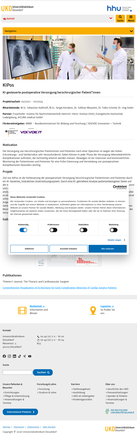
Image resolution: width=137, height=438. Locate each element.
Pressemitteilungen (117, 391)
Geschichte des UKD (117, 388)
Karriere (75, 383)
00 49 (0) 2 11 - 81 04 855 (50, 342)
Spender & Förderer (117, 395)
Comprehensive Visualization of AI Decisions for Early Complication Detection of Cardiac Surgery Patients (60, 287)
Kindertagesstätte (82, 398)
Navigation (10, 31)
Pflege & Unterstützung (17, 395)
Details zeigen (114, 240)
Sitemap (6, 426)
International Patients (19, 411)
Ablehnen (29, 249)
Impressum (19, 426)
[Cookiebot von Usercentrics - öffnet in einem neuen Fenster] (115, 187)
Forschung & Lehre (46, 383)
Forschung (44, 388)
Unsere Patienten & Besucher (12, 385)
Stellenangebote (81, 388)
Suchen (41, 371)
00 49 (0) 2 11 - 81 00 (52, 336)
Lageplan (105, 306)
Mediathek (36, 306)
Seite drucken (49, 426)
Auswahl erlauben (68, 249)
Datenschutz (33, 426)
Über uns (110, 383)
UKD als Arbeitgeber (83, 395)
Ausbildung (79, 391)
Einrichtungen (12, 391)
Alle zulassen (107, 249)
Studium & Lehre (47, 391)
